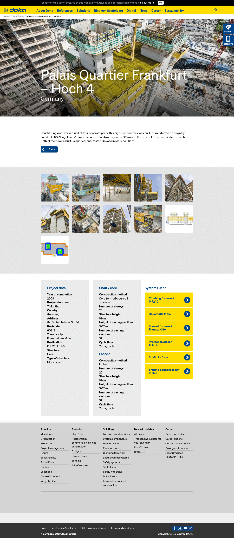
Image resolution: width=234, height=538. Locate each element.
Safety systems (111, 462)
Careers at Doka (174, 434)
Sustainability (174, 10)
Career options (174, 438)
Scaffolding (109, 467)
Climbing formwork (114, 453)
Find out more (146, 2)
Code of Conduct (50, 476)
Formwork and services (116, 434)
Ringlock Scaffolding (108, 10)
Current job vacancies (177, 443)
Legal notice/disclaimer (64, 528)
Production (47, 443)
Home (7, 16)
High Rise (77, 434)
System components (115, 438)
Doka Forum (110, 476)
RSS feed (139, 452)
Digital (131, 10)
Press (44, 528)
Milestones (47, 434)
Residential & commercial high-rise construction (84, 442)
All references (80, 465)
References (65, 10)
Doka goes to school (176, 448)
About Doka (44, 10)
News (144, 10)
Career (156, 10)
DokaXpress (141, 447)
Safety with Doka (112, 471)
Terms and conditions (123, 528)
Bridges (76, 451)
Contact (45, 467)
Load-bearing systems (116, 457)
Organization (48, 438)
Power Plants (79, 456)
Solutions (83, 10)
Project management (53, 448)
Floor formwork (112, 448)
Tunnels (76, 460)
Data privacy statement (94, 528)
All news (139, 434)
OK (160, 3)
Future (44, 453)
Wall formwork (111, 443)
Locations (46, 471)
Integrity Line (48, 481)
